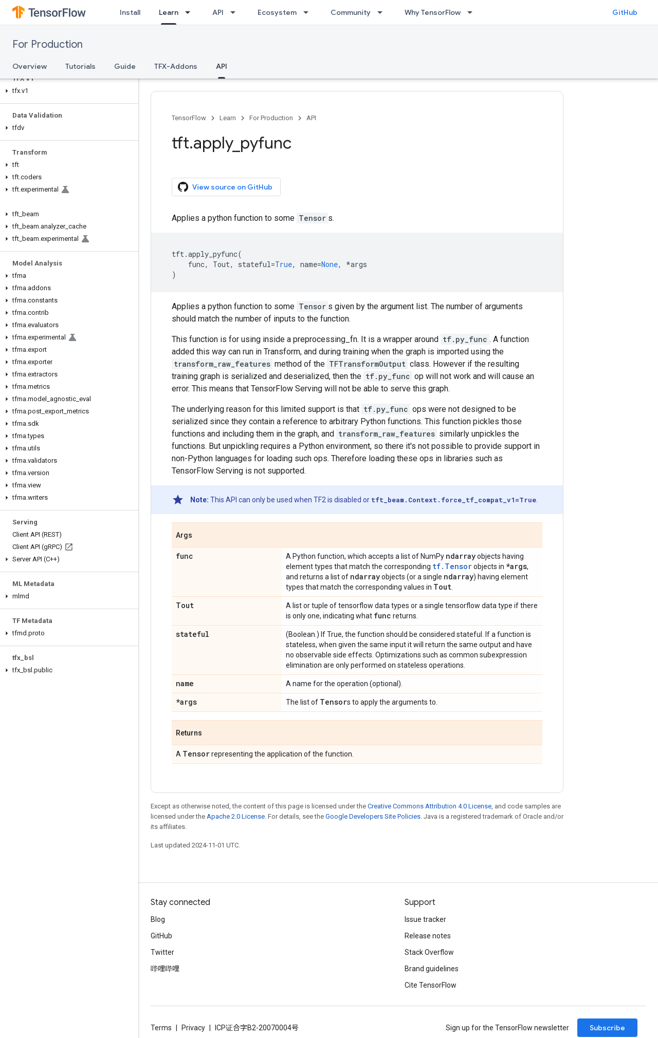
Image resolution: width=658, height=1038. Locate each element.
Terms (161, 1028)
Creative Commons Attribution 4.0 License (429, 806)
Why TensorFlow (433, 12)
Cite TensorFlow (430, 985)
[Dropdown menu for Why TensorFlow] (473, 12)
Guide (125, 66)
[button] (67, 91)
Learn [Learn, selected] (168, 12)
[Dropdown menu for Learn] (190, 12)
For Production (47, 44)
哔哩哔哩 (165, 969)
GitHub (624, 12)
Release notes (428, 936)
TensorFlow (189, 118)
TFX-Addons (175, 66)
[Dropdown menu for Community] (383, 12)
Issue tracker (425, 919)
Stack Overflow (429, 952)
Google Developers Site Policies (373, 816)
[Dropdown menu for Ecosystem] (309, 12)
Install (130, 12)
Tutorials (80, 66)
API (218, 12)
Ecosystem (277, 12)
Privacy (193, 1028)
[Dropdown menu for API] (236, 12)
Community (351, 12)
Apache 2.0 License (236, 816)
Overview (29, 66)
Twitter (162, 952)
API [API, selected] (221, 66)
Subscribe (607, 1027)
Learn (228, 118)
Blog (158, 919)
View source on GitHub (225, 187)
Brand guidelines (432, 969)
